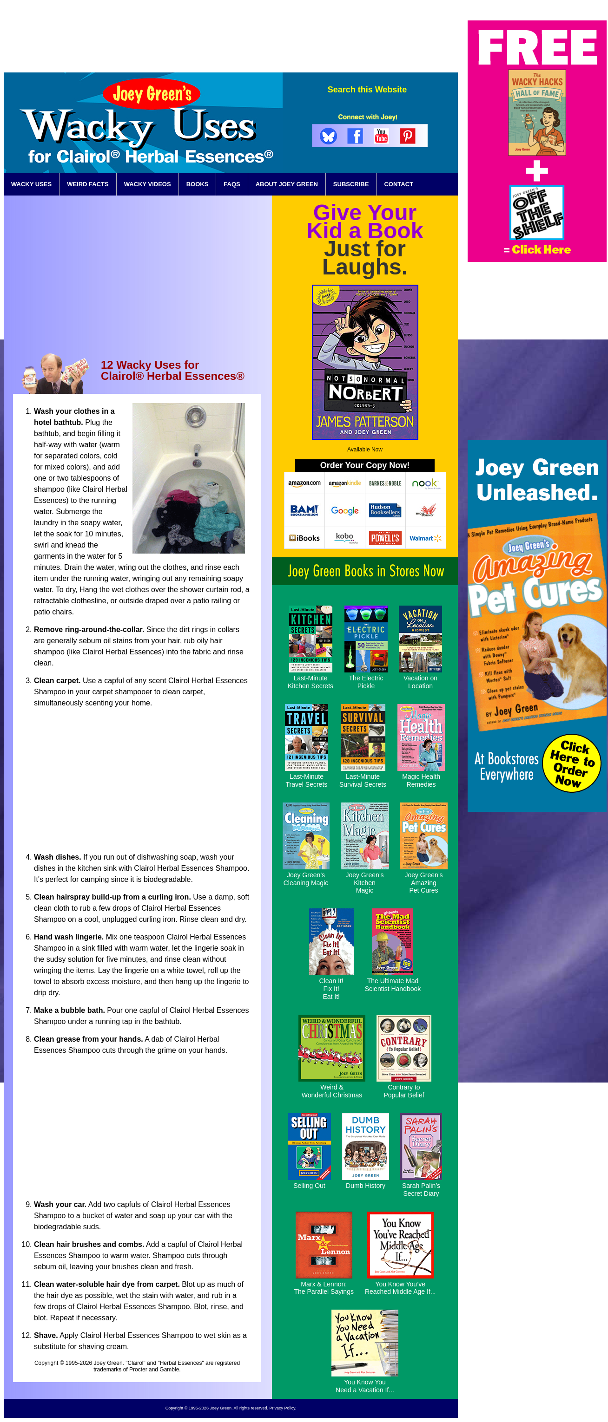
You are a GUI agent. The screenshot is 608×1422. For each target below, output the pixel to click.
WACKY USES (31, 184)
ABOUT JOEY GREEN (287, 184)
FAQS (232, 184)
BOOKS (197, 184)
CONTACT (398, 184)
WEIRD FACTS (88, 184)
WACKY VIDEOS (147, 184)
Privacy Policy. (282, 1408)
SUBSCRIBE (351, 184)
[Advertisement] (288, 41)
